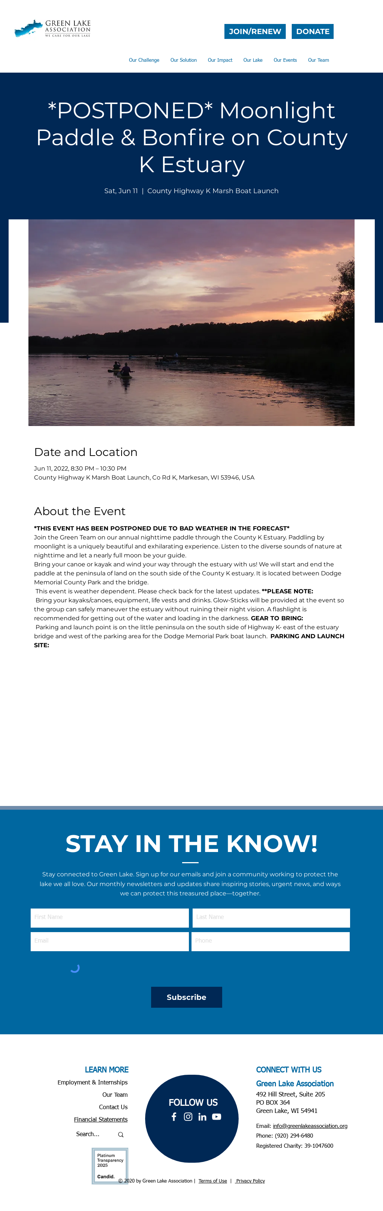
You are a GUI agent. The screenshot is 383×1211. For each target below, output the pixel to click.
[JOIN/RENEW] (255, 31)
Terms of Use (213, 1181)
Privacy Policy (250, 1181)
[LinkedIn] (202, 1116)
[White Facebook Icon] (174, 1116)
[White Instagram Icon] (188, 1116)
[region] (192, 1119)
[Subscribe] (186, 997)
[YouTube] (216, 1116)
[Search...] (89, 1134)
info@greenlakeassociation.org (310, 1126)
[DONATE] (313, 31)
